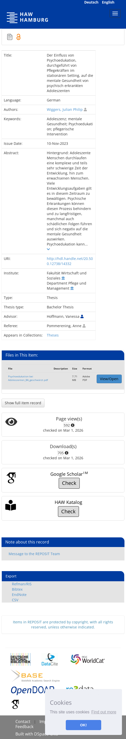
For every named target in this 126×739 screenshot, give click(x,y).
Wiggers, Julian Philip (65, 109)
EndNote (19, 594)
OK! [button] (83, 725)
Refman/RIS (22, 584)
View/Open (109, 378)
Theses (53, 335)
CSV (15, 599)
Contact (22, 721)
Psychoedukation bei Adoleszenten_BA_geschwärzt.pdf (28, 378)
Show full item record (23, 402)
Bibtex (17, 589)
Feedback (24, 726)
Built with (24, 734)
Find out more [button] (103, 712)
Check (69, 483)
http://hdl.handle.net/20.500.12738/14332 (70, 261)
